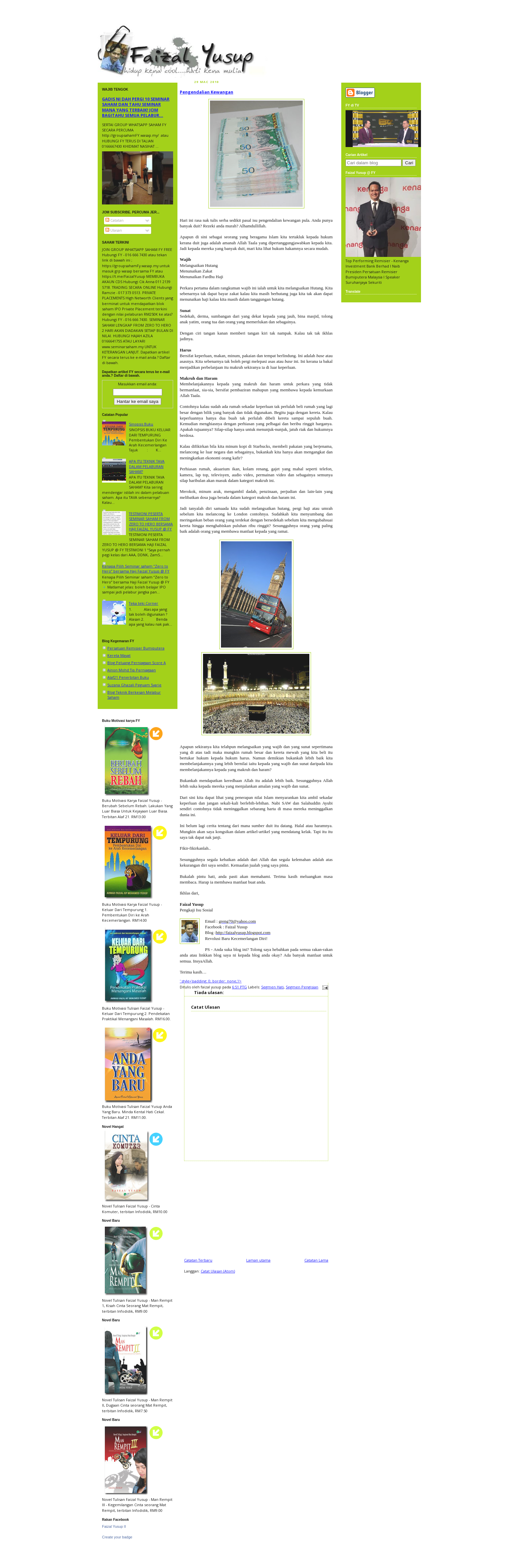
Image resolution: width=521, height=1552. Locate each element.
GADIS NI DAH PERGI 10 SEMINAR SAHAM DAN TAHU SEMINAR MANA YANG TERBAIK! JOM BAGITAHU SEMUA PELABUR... (135, 107)
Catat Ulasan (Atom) (218, 1271)
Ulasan (113, 230)
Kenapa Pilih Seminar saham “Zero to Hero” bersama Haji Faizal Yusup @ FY (135, 569)
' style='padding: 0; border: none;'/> (211, 980)
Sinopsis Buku (141, 424)
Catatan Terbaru (198, 1260)
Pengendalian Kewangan (206, 92)
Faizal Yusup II (114, 1526)
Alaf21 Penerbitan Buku (128, 677)
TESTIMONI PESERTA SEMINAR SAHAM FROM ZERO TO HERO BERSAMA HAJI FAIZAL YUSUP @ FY (151, 521)
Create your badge (117, 1537)
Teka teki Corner (143, 603)
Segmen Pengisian (302, 986)
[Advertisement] (256, 1207)
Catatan (114, 220)
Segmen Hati (272, 986)
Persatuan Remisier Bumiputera (135, 648)
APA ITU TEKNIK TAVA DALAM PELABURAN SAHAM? (146, 466)
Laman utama (258, 1260)
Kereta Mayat (119, 655)
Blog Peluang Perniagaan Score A (136, 662)
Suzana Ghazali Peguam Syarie (134, 684)
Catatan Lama (316, 1260)
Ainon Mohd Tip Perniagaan (131, 669)
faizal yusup (113, 28)
